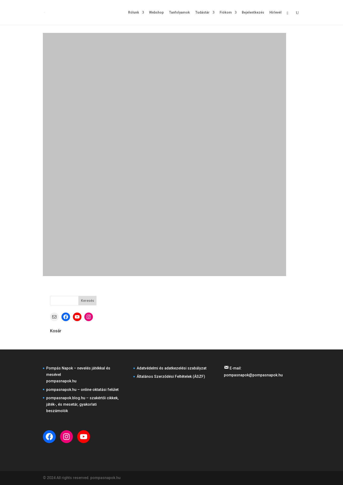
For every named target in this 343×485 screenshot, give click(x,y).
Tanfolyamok (179, 12)
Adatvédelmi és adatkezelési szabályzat (172, 368)
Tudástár (202, 12)
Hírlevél (275, 12)
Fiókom (226, 12)
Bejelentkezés (253, 12)
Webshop (156, 12)
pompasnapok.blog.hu (65, 398)
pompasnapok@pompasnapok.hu (253, 375)
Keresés (87, 301)
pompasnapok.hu (61, 381)
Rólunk (133, 12)
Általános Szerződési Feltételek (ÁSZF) (171, 376)
